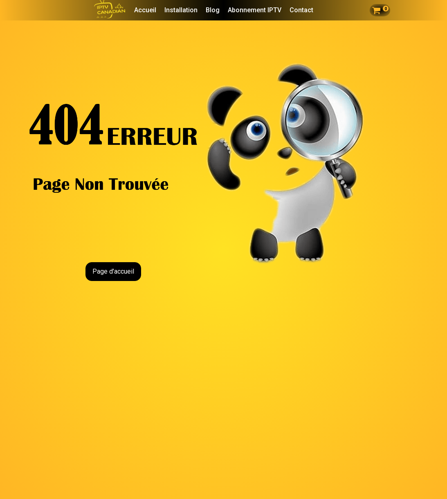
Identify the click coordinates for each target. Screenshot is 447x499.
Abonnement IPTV (254, 10)
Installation (181, 10)
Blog (213, 10)
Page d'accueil (113, 271)
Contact (301, 10)
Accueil (145, 10)
